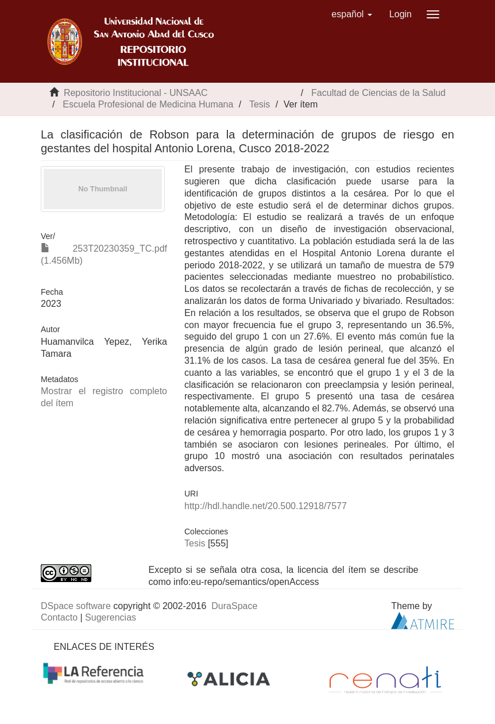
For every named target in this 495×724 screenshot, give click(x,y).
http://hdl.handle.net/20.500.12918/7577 (265, 506)
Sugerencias (110, 617)
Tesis (259, 104)
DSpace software (76, 606)
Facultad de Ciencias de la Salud (378, 93)
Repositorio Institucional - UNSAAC (136, 93)
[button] (352, 14)
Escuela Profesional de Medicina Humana (148, 104)
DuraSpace (234, 606)
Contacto (59, 617)
